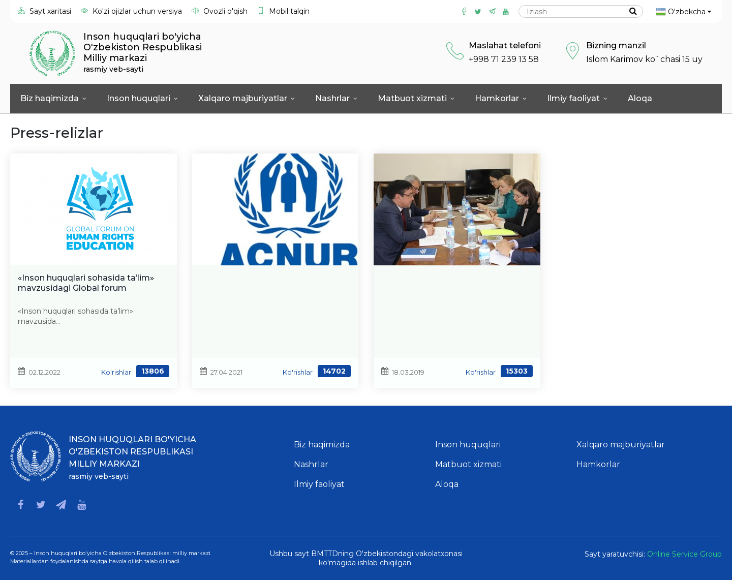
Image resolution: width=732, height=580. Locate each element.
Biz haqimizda (53, 98)
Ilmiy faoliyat (577, 98)
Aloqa (640, 98)
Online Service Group (684, 554)
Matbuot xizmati (416, 98)
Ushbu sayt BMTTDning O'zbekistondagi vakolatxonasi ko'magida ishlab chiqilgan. (366, 558)
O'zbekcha (683, 12)
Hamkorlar (501, 98)
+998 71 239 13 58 (504, 59)
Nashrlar (336, 98)
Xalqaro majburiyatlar (246, 98)
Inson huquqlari (142, 98)
